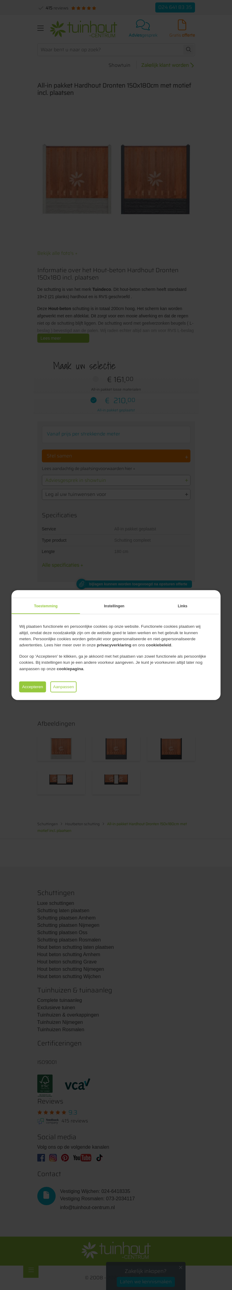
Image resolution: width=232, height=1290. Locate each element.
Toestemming (45, 606)
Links (182, 606)
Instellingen (114, 606)
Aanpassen (63, 686)
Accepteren (32, 686)
